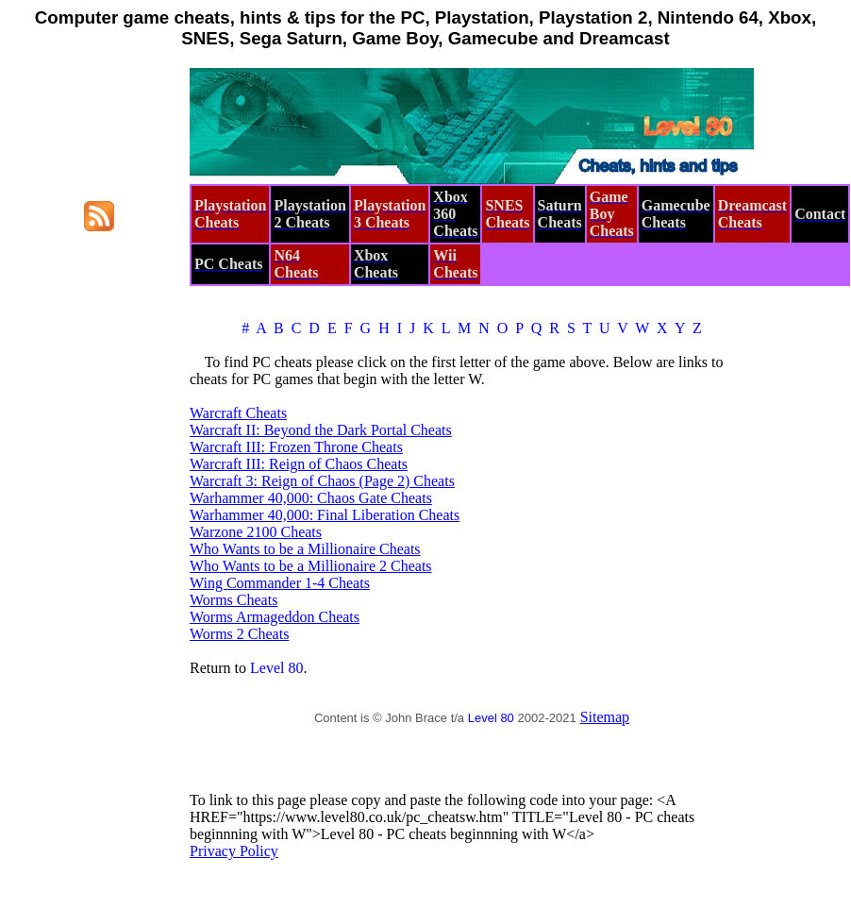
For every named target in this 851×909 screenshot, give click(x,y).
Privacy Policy (234, 851)
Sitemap (604, 717)
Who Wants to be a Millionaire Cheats (305, 549)
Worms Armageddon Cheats (274, 617)
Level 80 (276, 668)
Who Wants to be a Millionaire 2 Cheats (311, 566)
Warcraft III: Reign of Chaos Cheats (299, 464)
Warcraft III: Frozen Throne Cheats (296, 447)
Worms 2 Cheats (239, 634)
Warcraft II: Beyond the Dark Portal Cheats (321, 430)
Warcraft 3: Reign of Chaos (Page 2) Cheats (322, 481)
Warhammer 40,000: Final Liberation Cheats (324, 515)
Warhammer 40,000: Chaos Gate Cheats (311, 498)
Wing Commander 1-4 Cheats (280, 583)
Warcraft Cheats (238, 413)
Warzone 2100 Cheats (256, 532)
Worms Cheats (233, 600)
